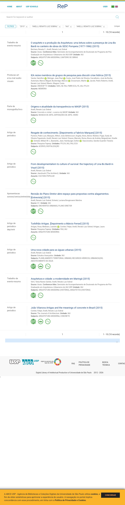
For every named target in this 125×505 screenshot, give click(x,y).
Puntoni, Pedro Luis (38, 136)
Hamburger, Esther (71, 141)
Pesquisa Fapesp (44, 143)
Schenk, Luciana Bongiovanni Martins (67, 200)
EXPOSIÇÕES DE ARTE (63, 115)
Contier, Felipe (65, 227)
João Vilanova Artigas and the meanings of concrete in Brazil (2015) (67, 307)
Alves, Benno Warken (90, 136)
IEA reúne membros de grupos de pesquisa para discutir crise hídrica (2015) (71, 75)
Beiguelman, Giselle (109, 138)
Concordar (110, 495)
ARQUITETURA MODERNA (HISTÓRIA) (54, 290)
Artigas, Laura (99, 227)
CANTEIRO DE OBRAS (69, 57)
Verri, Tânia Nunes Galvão (41, 282)
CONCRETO (65, 316)
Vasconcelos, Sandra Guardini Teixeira (97, 141)
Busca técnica (106, 363)
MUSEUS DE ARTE (46, 115)
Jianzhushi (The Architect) (47, 173)
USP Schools (32, 7)
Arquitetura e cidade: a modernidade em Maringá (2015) (60, 278)
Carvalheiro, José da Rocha (101, 78)
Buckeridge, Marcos (60, 81)
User (105, 7)
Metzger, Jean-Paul (55, 78)
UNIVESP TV (42, 86)
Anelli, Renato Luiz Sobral (57, 49)
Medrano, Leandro (49, 227)
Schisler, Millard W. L (42, 141)
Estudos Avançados (45, 255)
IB (62, 86)
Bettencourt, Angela (73, 136)
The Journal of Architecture (48, 313)
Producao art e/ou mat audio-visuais (14, 78)
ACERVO (42, 146)
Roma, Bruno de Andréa (91, 138)
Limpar (117, 26)
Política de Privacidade (84, 363)
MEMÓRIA (42, 89)
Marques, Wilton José (56, 136)
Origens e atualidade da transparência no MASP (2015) (60, 106)
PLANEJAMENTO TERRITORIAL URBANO (55, 258)
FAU (65, 86)
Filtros (10, 26)
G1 (38, 203)
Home (9, 7)
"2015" (24, 26)
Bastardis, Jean (57, 141)
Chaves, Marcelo (74, 138)
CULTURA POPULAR (46, 176)
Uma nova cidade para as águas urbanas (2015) (56, 249)
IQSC (58, 86)
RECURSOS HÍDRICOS (81, 258)
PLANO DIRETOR (65, 206)
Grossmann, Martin (78, 81)
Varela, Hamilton (37, 78)
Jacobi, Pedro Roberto (99, 81)
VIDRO (75, 115)
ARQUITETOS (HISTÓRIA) (80, 290)
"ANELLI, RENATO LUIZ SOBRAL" (46, 26)
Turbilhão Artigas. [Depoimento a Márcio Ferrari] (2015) (60, 223)
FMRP (70, 86)
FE (78, 86)
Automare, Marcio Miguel (41, 81)
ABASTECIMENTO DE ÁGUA (42, 261)
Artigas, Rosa (36, 227)
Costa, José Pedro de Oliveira (78, 78)
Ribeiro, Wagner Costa (55, 83)
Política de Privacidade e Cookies (70, 500)
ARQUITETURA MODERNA (49, 57)
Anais (39, 52)
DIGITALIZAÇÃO (52, 146)
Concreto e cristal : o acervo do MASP (52, 112)
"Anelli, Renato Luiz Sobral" (90, 26)
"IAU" (68, 26)
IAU (82, 55)
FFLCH (86, 86)
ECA (74, 86)
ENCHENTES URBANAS (48, 206)
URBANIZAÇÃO (97, 258)
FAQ (73, 364)
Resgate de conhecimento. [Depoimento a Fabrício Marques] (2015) (66, 132)
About (19, 7)
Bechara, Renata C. (38, 49)
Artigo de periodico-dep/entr (11, 226)
